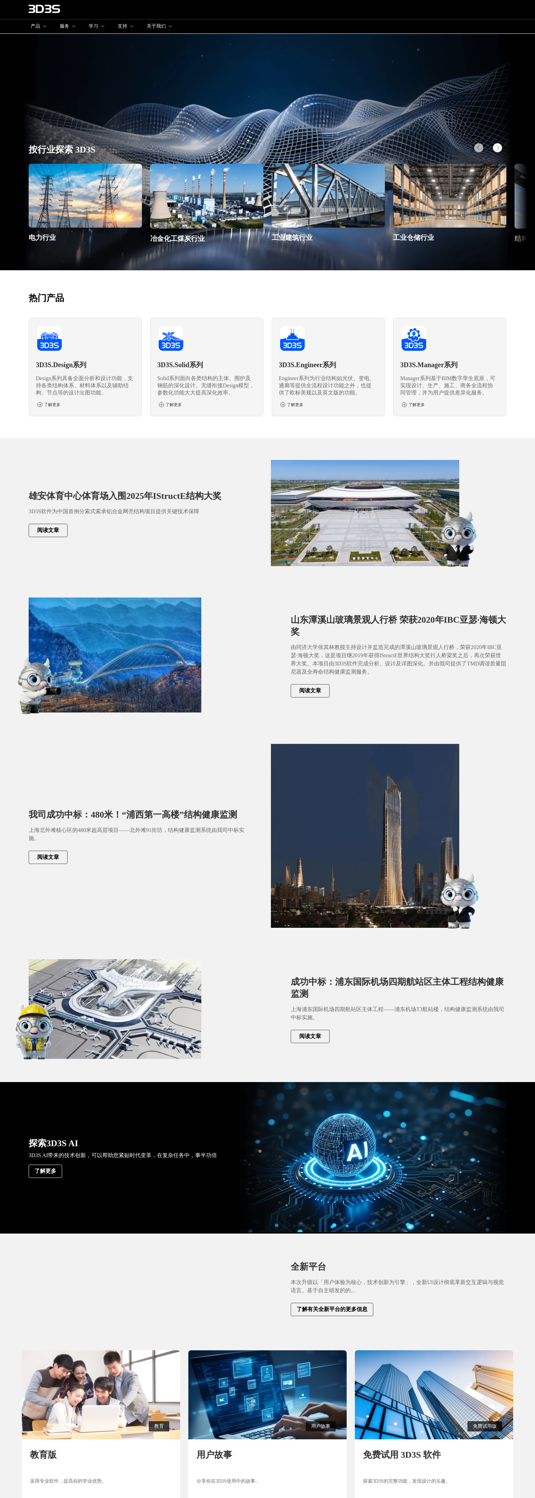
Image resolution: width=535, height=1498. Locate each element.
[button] (497, 147)
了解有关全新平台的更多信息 (332, 1309)
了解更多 (45, 1171)
